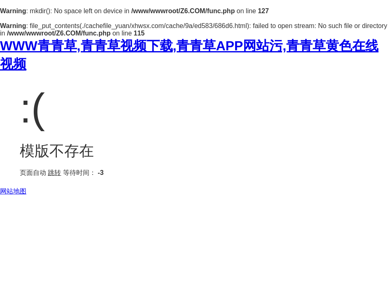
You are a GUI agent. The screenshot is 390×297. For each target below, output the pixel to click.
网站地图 (13, 191)
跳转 (54, 172)
